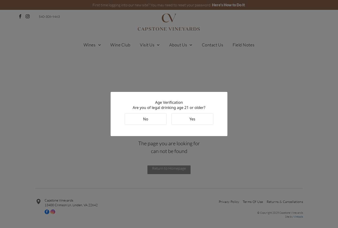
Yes (192, 119)
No (145, 119)
